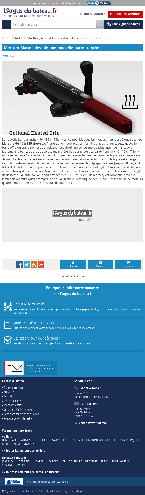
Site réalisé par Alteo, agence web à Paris (63, 491)
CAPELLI (40, 461)
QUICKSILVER (57, 461)
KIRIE (5, 444)
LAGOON (69, 440)
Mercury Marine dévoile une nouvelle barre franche (82, 38)
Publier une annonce (125, 14)
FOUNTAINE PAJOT (126, 440)
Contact (8, 396)
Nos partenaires (12, 400)
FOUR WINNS (120, 461)
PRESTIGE (91, 461)
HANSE (16, 444)
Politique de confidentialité (18, 418)
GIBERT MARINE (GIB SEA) (94, 440)
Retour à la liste (74, 276)
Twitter (27, 264)
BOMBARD (75, 461)
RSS (34, 264)
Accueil (6, 38)
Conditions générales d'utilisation (21, 414)
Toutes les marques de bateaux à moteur (32, 472)
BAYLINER (22, 465)
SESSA (105, 461)
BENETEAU (9, 440)
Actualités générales (38, 38)
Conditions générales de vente (20, 409)
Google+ (41, 264)
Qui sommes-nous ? (14, 387)
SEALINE (7, 465)
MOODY (29, 444)
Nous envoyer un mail (92, 423)
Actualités (18, 38)
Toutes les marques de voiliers (25, 450)
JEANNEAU (26, 440)
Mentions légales (13, 405)
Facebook (19, 264)
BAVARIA (55, 440)
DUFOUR (41, 440)
